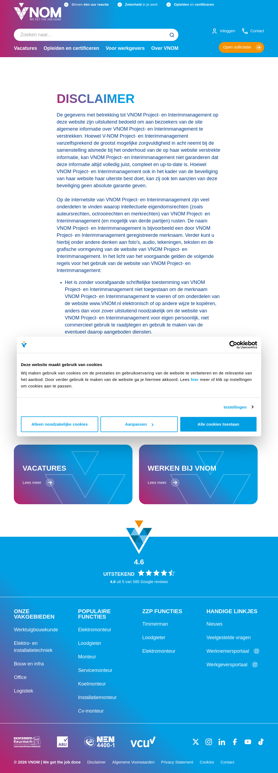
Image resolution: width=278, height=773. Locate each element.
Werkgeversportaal (232, 664)
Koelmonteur (92, 684)
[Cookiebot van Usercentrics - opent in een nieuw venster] (233, 345)
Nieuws (214, 624)
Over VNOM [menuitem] (164, 48)
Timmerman (155, 624)
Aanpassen (139, 424)
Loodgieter (89, 643)
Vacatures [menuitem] (25, 48)
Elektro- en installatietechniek (33, 647)
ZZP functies (162, 611)
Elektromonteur (94, 629)
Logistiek (23, 691)
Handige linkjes (231, 611)
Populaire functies (94, 614)
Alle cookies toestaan (218, 424)
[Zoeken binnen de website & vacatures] (96, 35)
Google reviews (154, 582)
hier (195, 379)
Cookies (207, 762)
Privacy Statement (177, 762)
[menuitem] (96, 35)
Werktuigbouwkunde (36, 629)
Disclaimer (96, 762)
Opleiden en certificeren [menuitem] (71, 48)
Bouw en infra (29, 664)
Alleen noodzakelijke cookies (59, 424)
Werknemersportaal (233, 651)
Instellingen (235, 407)
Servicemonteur (95, 670)
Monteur (87, 656)
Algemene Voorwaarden (133, 762)
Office (20, 677)
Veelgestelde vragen (228, 637)
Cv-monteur (91, 711)
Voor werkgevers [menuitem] (125, 48)
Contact (227, 762)
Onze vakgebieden (34, 614)
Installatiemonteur (97, 697)
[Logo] (37, 16)
